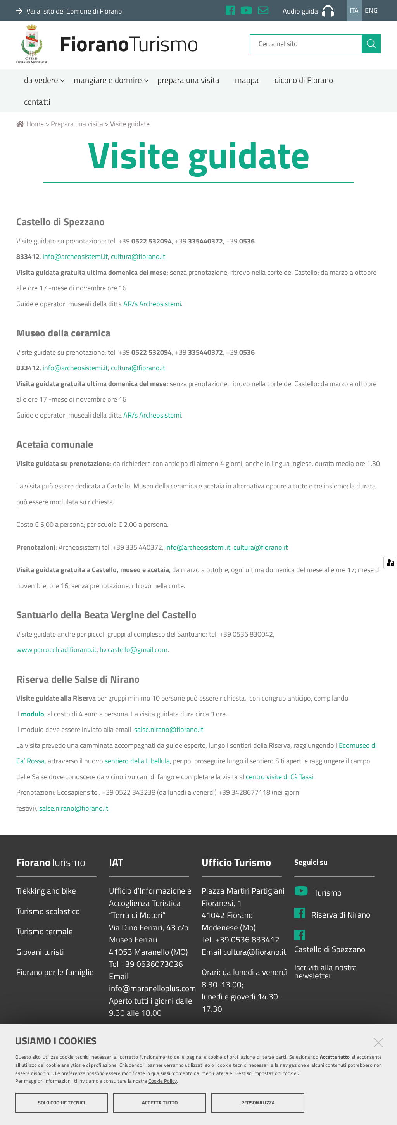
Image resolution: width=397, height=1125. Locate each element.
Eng (371, 10)
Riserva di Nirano (340, 927)
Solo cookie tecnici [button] (61, 1105)
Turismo (328, 905)
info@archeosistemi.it (75, 269)
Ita (354, 10)
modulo (32, 726)
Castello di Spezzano (329, 962)
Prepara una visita (77, 136)
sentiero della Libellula (137, 773)
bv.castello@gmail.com (133, 662)
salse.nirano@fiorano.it (168, 742)
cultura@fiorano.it (138, 269)
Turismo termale (44, 944)
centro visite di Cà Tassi (279, 789)
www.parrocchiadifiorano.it (56, 662)
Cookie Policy (162, 1083)
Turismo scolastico (48, 924)
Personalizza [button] (258, 1105)
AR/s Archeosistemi (152, 316)
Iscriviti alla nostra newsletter (325, 984)
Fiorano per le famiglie (55, 985)
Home (30, 136)
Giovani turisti (40, 964)
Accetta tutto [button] (160, 1105)
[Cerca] (371, 51)
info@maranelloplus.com (152, 1001)
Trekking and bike (46, 903)
